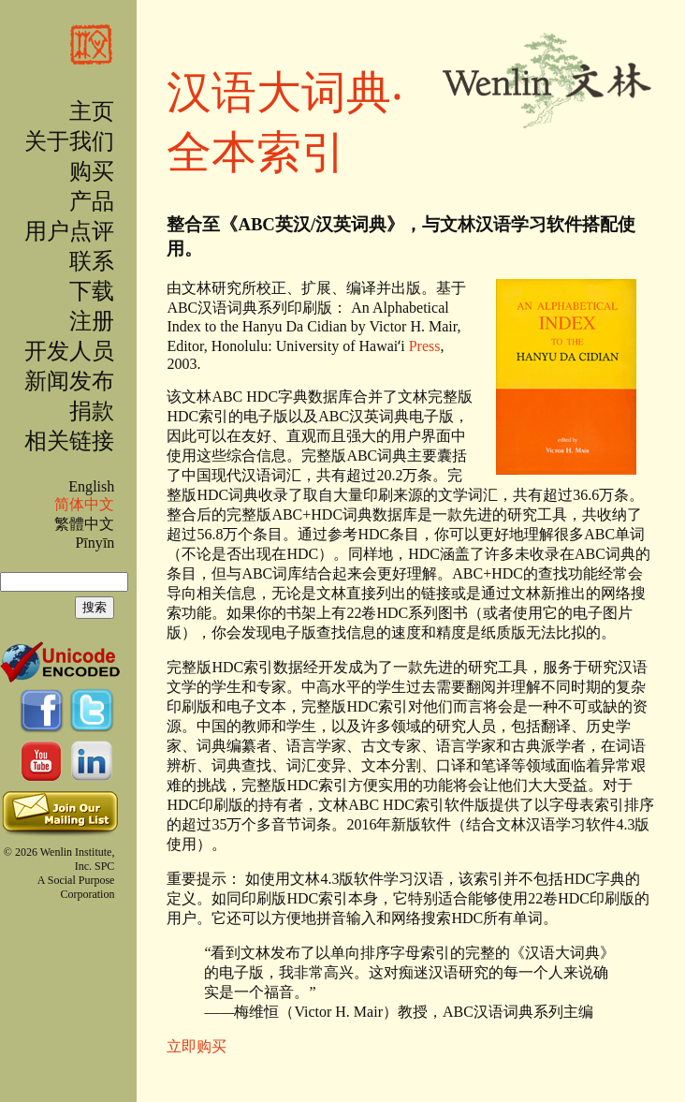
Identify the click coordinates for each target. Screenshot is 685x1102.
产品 (91, 201)
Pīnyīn (94, 543)
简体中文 (84, 504)
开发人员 (69, 351)
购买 (91, 171)
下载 (91, 291)
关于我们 (69, 141)
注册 (91, 321)
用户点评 (69, 231)
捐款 (91, 411)
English (91, 486)
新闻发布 (69, 381)
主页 (91, 111)
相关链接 (69, 441)
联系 (91, 261)
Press (425, 346)
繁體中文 (84, 524)
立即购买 (196, 1046)
